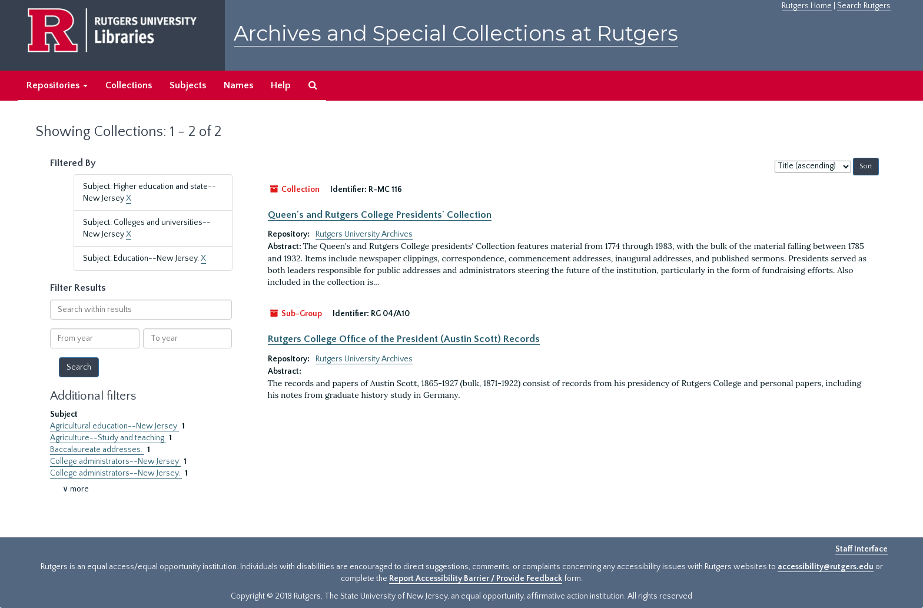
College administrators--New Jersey (115, 461)
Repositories (57, 85)
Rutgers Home (807, 6)
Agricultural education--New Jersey (114, 426)
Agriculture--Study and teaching (108, 438)
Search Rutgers (864, 6)
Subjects (188, 85)
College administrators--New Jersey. (116, 473)
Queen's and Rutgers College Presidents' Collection (380, 215)
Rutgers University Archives (364, 234)
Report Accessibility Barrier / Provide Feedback (475, 578)
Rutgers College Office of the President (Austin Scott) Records (404, 339)
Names (238, 85)
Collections (128, 85)
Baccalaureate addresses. (97, 449)
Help (281, 85)
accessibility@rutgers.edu (826, 567)
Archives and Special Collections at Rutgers (456, 33)
